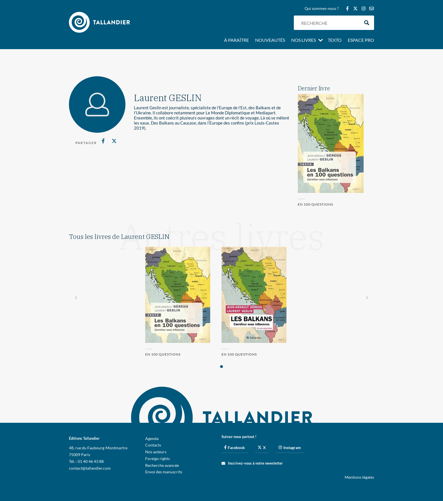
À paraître (236, 40)
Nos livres (303, 40)
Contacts (153, 445)
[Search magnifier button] (367, 23)
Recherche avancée (162, 465)
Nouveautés (270, 40)
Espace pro (361, 40)
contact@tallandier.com (90, 468)
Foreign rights (157, 458)
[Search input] (329, 22)
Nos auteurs (155, 451)
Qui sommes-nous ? (322, 8)
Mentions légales (359, 477)
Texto (335, 40)
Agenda (151, 438)
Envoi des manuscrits (163, 471)
